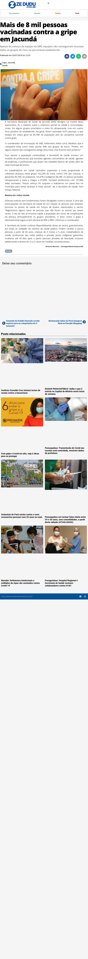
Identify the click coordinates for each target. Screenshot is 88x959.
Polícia (58, 13)
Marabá (37, 13)
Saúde (5, 65)
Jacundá (11, 62)
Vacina (8, 251)
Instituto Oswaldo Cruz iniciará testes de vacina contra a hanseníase (20, 391)
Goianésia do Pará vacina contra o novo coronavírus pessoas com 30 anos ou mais (21, 515)
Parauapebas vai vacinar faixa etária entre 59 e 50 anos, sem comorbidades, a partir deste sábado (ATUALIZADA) (65, 519)
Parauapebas (14, 13)
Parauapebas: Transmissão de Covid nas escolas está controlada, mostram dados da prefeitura (64, 450)
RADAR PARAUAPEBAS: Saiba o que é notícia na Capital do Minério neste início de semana (64, 391)
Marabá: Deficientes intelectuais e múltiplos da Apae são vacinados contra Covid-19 (20, 583)
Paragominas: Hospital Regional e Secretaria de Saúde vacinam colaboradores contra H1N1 (61, 583)
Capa (4, 62)
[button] (66, 56)
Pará (77, 13)
